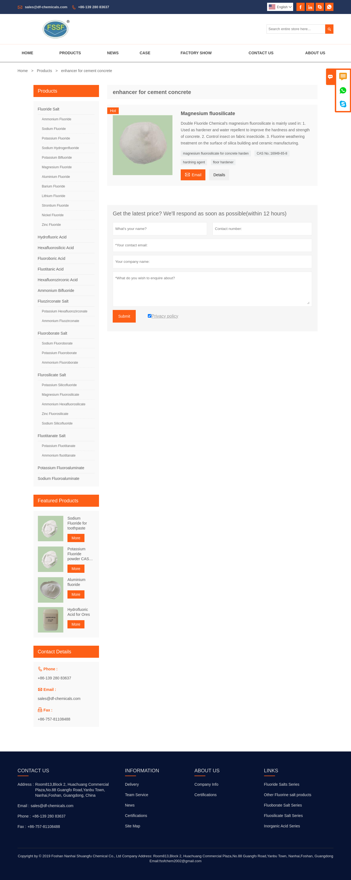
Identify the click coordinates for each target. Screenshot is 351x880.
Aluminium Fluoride (56, 177)
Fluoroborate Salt (52, 333)
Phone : (24, 816)
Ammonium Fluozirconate (60, 321)
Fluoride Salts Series (281, 784)
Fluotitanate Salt (52, 436)
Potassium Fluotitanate (58, 446)
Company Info (206, 784)
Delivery (132, 784)
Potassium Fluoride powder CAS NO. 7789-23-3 (80, 554)
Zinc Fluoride (51, 225)
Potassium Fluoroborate (59, 353)
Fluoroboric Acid (51, 258)
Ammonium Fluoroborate (60, 362)
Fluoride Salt (49, 109)
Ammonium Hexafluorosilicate (64, 404)
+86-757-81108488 (54, 719)
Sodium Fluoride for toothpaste (77, 523)
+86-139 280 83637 (93, 7)
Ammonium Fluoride (56, 119)
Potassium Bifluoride (57, 158)
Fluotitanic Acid (51, 269)
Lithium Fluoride (53, 196)
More (76, 538)
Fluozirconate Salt (53, 301)
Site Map (132, 826)
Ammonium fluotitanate (59, 455)
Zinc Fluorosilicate (55, 414)
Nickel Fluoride (53, 215)
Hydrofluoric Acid (52, 237)
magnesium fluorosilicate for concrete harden (215, 153)
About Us (315, 53)
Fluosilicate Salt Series (283, 815)
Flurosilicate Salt (52, 375)
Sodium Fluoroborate (57, 343)
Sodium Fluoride (54, 129)
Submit (124, 316)
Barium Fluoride (53, 186)
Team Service (136, 795)
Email (193, 174)
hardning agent (194, 162)
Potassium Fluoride (56, 138)
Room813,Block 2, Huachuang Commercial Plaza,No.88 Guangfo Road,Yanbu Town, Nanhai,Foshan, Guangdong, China (72, 790)
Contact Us (261, 53)
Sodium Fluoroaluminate (59, 478)
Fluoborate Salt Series (283, 805)
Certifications (136, 815)
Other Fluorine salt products (288, 795)
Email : (23, 806)
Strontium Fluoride (55, 205)
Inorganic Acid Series (282, 826)
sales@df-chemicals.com (46, 7)
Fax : (22, 826)
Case (145, 53)
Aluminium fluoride (76, 582)
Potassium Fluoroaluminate (61, 468)
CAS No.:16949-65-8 (272, 153)
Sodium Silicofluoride (57, 423)
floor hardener (223, 162)
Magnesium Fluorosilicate (60, 395)
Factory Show (196, 53)
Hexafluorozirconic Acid (58, 280)
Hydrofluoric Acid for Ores (78, 612)
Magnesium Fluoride (57, 167)
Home (27, 53)
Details (219, 175)
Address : (26, 784)
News (113, 53)
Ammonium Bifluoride (56, 290)
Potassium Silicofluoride (59, 385)
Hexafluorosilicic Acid (56, 248)
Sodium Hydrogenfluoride (60, 148)
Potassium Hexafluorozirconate (64, 311)
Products (70, 53)
